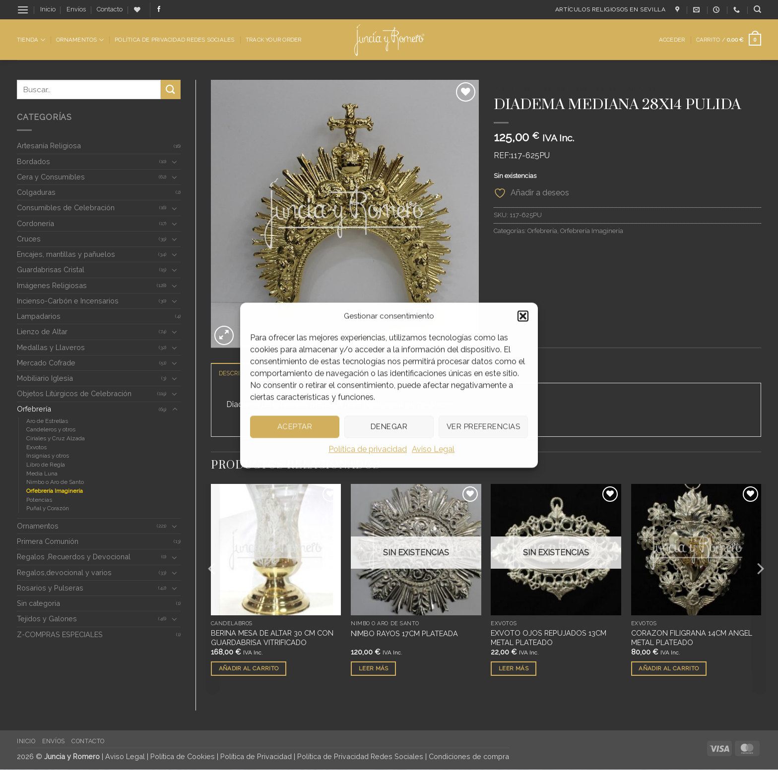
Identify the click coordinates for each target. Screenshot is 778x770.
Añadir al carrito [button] (249, 668)
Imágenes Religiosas (52, 285)
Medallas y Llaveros (51, 347)
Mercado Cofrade (46, 362)
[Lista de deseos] (137, 9)
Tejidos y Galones (47, 618)
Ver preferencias (483, 426)
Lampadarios (39, 316)
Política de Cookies (182, 757)
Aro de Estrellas (47, 420)
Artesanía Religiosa (49, 145)
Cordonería (35, 223)
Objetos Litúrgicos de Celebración (74, 393)
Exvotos (36, 447)
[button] (523, 316)
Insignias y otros (47, 455)
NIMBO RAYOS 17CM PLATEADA (404, 634)
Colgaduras (36, 192)
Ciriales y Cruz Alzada (55, 438)
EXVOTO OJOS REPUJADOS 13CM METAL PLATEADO (548, 638)
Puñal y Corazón (47, 508)
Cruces (29, 239)
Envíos (76, 9)
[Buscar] (757, 9)
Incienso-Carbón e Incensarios (68, 300)
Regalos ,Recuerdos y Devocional (73, 556)
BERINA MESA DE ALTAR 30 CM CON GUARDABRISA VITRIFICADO (272, 638)
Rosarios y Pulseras (50, 588)
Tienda (31, 40)
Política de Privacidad (256, 757)
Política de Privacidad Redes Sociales (174, 39)
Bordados (33, 161)
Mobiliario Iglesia (45, 378)
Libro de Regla (45, 464)
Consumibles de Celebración (66, 207)
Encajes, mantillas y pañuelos (66, 254)
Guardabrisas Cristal (50, 269)
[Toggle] (175, 161)
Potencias (39, 499)
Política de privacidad (367, 449)
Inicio (48, 9)
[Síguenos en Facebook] (159, 9)
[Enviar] (171, 89)
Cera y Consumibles (51, 177)
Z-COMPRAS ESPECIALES (60, 634)
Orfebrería (34, 409)
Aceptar (294, 426)
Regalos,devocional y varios (64, 572)
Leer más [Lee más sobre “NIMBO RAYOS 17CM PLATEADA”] (374, 668)
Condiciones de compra (469, 757)
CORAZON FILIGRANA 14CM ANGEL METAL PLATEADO (691, 638)
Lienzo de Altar (42, 331)
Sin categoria (38, 603)
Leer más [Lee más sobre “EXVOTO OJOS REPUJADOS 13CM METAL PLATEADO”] (513, 668)
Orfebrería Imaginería (54, 490)
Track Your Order (274, 39)
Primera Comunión (47, 541)
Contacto (110, 9)
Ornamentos (80, 40)
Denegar (389, 426)
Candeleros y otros (50, 429)
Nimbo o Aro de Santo (55, 481)
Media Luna (42, 473)
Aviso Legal (433, 449)
